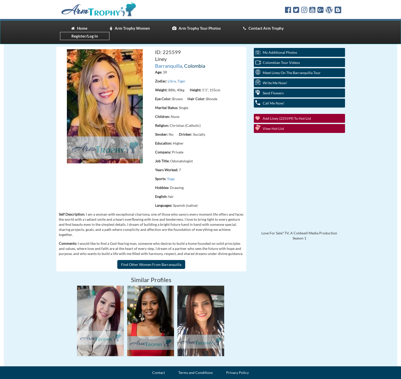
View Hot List (273, 128)
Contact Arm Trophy (263, 28)
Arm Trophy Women (130, 28)
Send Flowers (273, 93)
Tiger (181, 81)
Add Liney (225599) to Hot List (287, 118)
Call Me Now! (273, 103)
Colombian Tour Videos (281, 62)
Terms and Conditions (195, 372)
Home (79, 28)
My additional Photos (280, 52)
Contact (158, 372)
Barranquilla (168, 66)
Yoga (171, 179)
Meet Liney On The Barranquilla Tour (292, 73)
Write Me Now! (275, 83)
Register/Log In (84, 36)
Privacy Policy (237, 372)
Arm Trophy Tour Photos (196, 28)
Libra (172, 81)
